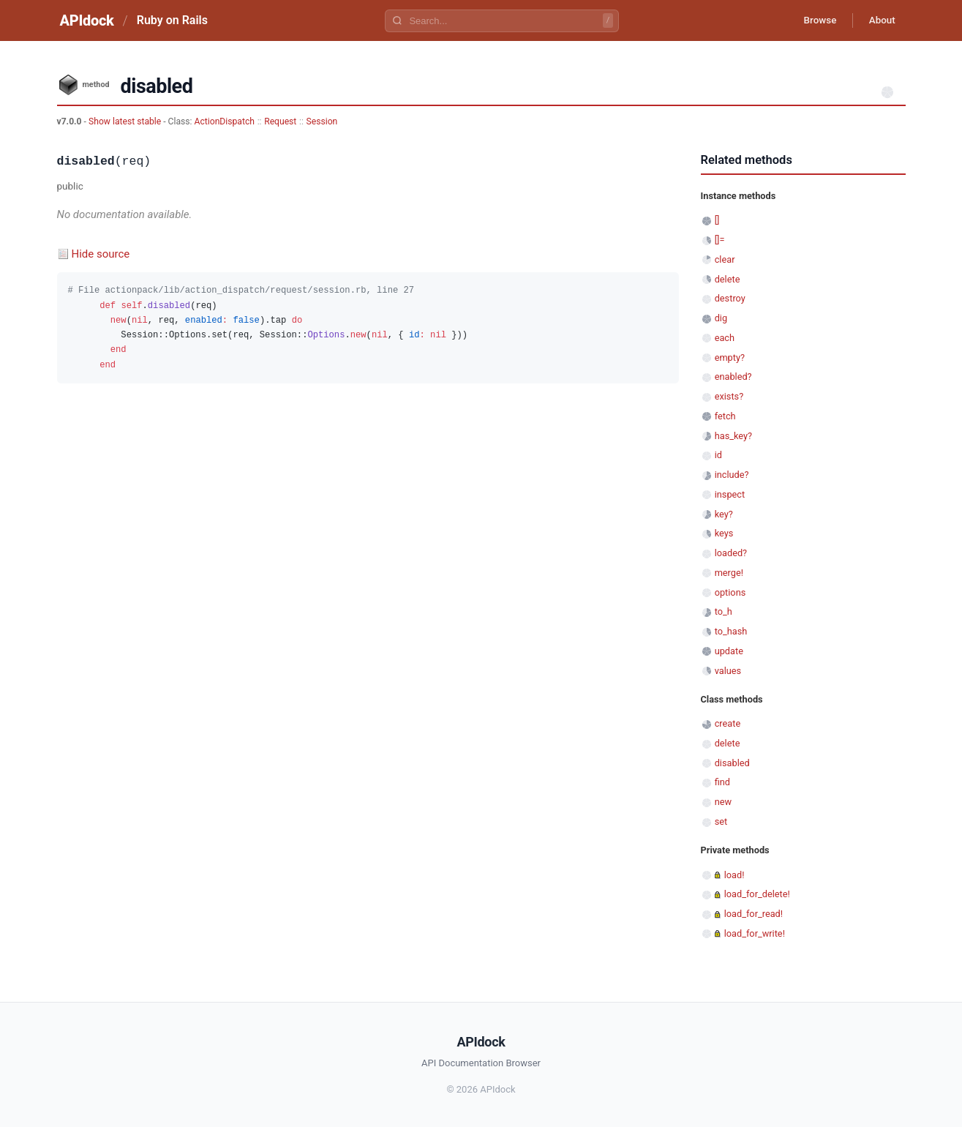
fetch (725, 416)
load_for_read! (753, 913)
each (724, 337)
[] (717, 219)
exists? (729, 396)
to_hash (731, 631)
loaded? (731, 552)
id (718, 454)
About (880, 20)
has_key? (733, 435)
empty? (730, 357)
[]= (720, 239)
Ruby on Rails (172, 20)
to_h (723, 611)
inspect (730, 494)
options (730, 592)
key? (724, 514)
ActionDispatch (225, 121)
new (723, 801)
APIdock (87, 20)
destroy (730, 298)
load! (734, 874)
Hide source (101, 254)
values (728, 670)
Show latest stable (126, 121)
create (728, 723)
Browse (813, 20)
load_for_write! (754, 933)
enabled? (733, 376)
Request (280, 121)
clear (725, 259)
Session (322, 121)
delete (727, 279)
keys (724, 533)
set (721, 821)
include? (732, 474)
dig (721, 317)
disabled (732, 762)
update (729, 650)
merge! (729, 572)
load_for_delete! (757, 893)
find (722, 781)
